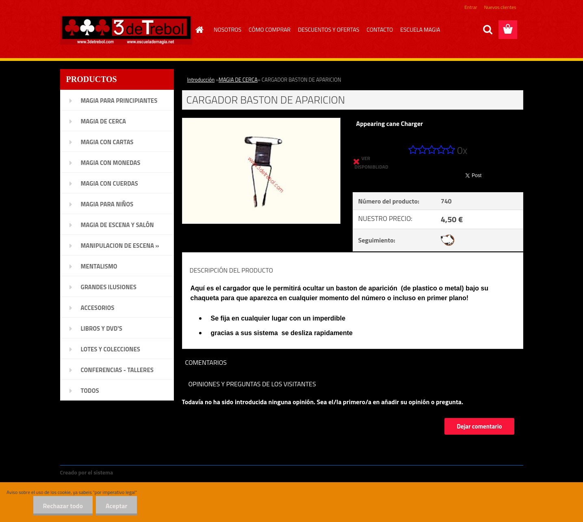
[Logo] (126, 30)
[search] (487, 29)
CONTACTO (379, 29)
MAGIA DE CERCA (238, 80)
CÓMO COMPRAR (269, 29)
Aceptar (116, 506)
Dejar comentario (479, 426)
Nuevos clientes (500, 7)
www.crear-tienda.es (142, 472)
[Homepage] (198, 29)
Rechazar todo (61, 506)
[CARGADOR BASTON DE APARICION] (261, 121)
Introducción (201, 80)
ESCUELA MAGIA (420, 29)
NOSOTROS (227, 29)
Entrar (470, 7)
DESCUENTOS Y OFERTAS (328, 29)
